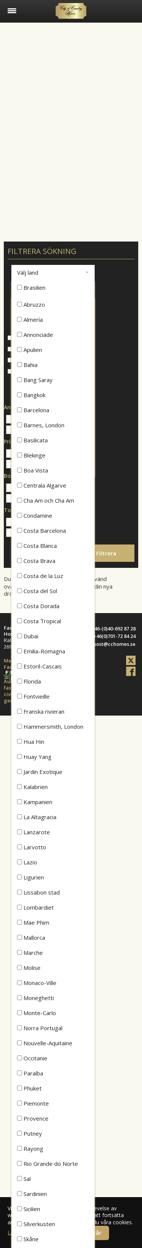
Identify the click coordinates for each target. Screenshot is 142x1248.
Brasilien (31, 287)
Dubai (27, 636)
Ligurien (30, 877)
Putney (29, 1133)
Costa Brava (36, 560)
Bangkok (31, 395)
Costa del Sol (37, 591)
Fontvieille (33, 696)
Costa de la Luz (40, 576)
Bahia (27, 365)
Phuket (29, 1088)
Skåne (28, 1239)
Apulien (29, 349)
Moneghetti (35, 998)
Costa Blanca (37, 545)
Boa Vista (32, 470)
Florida (29, 681)
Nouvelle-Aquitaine (44, 1043)
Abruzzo (31, 304)
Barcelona (33, 410)
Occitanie (32, 1058)
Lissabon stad (38, 892)
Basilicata (32, 440)
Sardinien (32, 1194)
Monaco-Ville (36, 982)
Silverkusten (36, 1224)
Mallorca (31, 937)
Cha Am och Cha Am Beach (45, 502)
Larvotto (31, 847)
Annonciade (35, 334)
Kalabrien (32, 787)
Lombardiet (35, 907)
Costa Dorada (38, 606)
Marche (30, 952)
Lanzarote (33, 832)
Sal (24, 1178)
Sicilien (28, 1209)
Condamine (34, 515)
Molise (29, 967)
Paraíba (30, 1073)
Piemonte (33, 1103)
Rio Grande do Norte (47, 1163)
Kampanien (34, 802)
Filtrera (106, 553)
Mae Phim (33, 922)
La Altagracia (36, 817)
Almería (30, 319)
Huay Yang (34, 756)
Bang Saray (35, 380)
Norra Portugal (39, 1028)
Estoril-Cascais (39, 666)
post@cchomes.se (114, 644)
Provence (32, 1118)
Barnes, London (40, 425)
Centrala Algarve (41, 485)
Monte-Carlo (36, 1013)
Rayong (30, 1148)
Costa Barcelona (41, 530)
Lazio (27, 862)
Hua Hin (30, 741)
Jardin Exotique (39, 771)
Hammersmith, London (50, 726)
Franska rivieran (40, 711)
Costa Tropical (39, 621)
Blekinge (31, 455)
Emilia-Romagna (41, 651)
